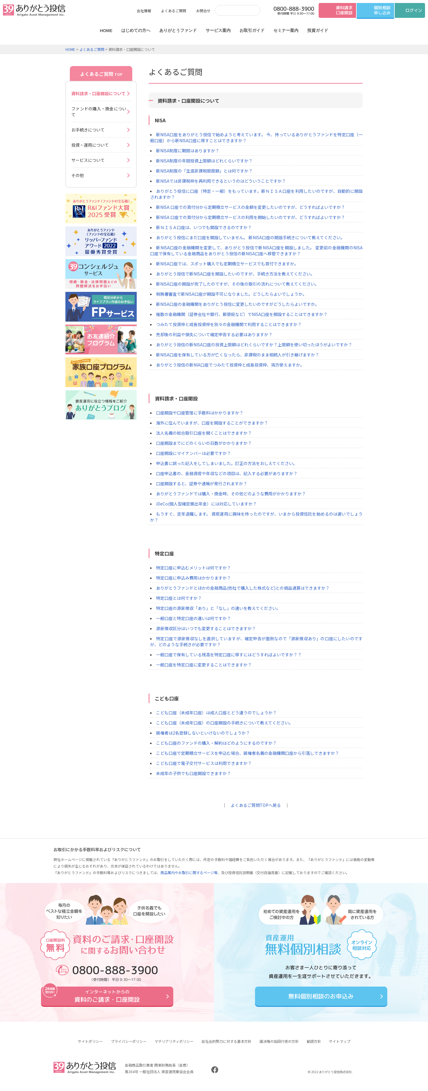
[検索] (231, 10)
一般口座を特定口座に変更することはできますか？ (204, 665)
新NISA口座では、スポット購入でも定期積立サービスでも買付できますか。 (227, 264)
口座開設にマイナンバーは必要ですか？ (193, 453)
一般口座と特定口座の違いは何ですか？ (193, 618)
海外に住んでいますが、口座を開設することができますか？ (212, 423)
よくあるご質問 (173, 10)
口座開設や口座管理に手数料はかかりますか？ (199, 413)
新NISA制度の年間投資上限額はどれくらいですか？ (204, 161)
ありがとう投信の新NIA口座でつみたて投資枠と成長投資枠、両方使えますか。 (230, 365)
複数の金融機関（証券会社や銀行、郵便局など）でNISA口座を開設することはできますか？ (242, 314)
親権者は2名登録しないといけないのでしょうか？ (203, 733)
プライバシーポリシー (129, 1045)
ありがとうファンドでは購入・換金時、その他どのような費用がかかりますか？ (231, 494)
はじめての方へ (135, 30)
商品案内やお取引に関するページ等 (189, 872)
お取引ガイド (252, 30)
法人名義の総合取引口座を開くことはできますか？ (204, 433)
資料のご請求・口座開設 (107, 998)
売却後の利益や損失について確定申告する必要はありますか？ (214, 334)
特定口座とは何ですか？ (179, 598)
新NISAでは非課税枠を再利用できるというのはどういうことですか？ (221, 181)
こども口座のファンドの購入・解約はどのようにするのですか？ (216, 743)
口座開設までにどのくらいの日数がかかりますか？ (204, 443)
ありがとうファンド (178, 30)
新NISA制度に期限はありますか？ (187, 151)
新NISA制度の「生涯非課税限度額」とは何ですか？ (204, 171)
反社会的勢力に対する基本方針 (226, 1045)
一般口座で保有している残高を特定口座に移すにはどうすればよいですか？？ (229, 655)
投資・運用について (90, 145)
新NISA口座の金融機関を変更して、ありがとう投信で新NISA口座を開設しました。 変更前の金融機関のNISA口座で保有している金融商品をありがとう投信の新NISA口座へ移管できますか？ (256, 250)
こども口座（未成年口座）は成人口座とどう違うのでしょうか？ (216, 713)
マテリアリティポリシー (174, 1045)
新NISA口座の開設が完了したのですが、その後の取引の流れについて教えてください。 (237, 284)
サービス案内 (218, 30)
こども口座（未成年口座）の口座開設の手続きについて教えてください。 (224, 723)
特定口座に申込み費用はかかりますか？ (193, 578)
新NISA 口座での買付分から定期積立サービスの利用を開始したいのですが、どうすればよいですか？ (250, 217)
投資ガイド (317, 30)
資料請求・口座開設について (98, 93)
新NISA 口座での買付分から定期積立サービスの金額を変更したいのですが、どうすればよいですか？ (250, 207)
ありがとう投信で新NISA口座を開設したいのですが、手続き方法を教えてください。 (235, 274)
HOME (106, 30)
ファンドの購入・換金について (98, 112)
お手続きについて (88, 130)
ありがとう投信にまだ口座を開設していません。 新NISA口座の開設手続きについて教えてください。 (250, 237)
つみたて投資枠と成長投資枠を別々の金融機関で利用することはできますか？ (229, 324)
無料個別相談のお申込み (321, 998)
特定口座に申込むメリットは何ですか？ (193, 568)
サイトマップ (339, 1045)
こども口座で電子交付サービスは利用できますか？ (204, 763)
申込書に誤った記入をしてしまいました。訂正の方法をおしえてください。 (226, 463)
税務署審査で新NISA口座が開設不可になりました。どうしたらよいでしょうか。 (231, 294)
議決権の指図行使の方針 (279, 1045)
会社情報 (144, 10)
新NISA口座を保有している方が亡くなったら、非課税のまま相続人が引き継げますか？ (237, 355)
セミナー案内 (285, 30)
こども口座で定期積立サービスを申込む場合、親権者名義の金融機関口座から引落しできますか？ (247, 753)
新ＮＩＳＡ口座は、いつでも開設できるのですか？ (204, 227)
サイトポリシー (90, 1045)
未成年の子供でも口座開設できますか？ (193, 773)
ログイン (413, 10)
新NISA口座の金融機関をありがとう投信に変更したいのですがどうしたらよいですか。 (237, 304)
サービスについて (88, 160)
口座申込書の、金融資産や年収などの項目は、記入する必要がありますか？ (227, 473)
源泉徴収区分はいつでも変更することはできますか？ (206, 628)
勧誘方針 (314, 1045)
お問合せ (203, 10)
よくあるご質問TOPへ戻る (256, 805)
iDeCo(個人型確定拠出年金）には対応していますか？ (206, 504)
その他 (77, 175)
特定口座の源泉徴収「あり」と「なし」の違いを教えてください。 (218, 608)
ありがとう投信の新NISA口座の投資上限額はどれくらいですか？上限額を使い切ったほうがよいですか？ (254, 345)
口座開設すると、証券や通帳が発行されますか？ (201, 483)
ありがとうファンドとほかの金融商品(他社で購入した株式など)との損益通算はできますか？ (243, 588)
